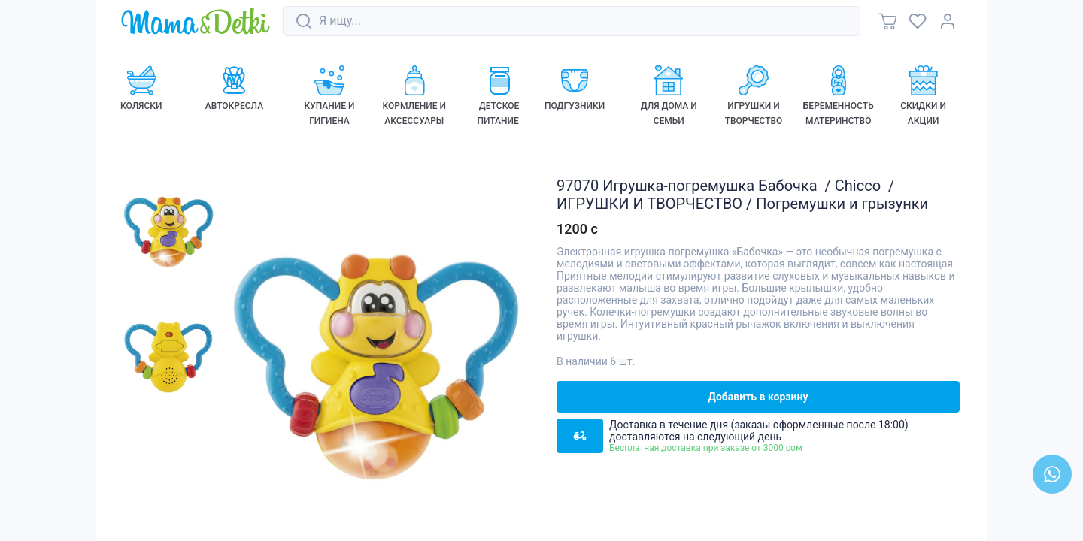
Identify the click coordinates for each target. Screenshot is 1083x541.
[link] (195, 22)
